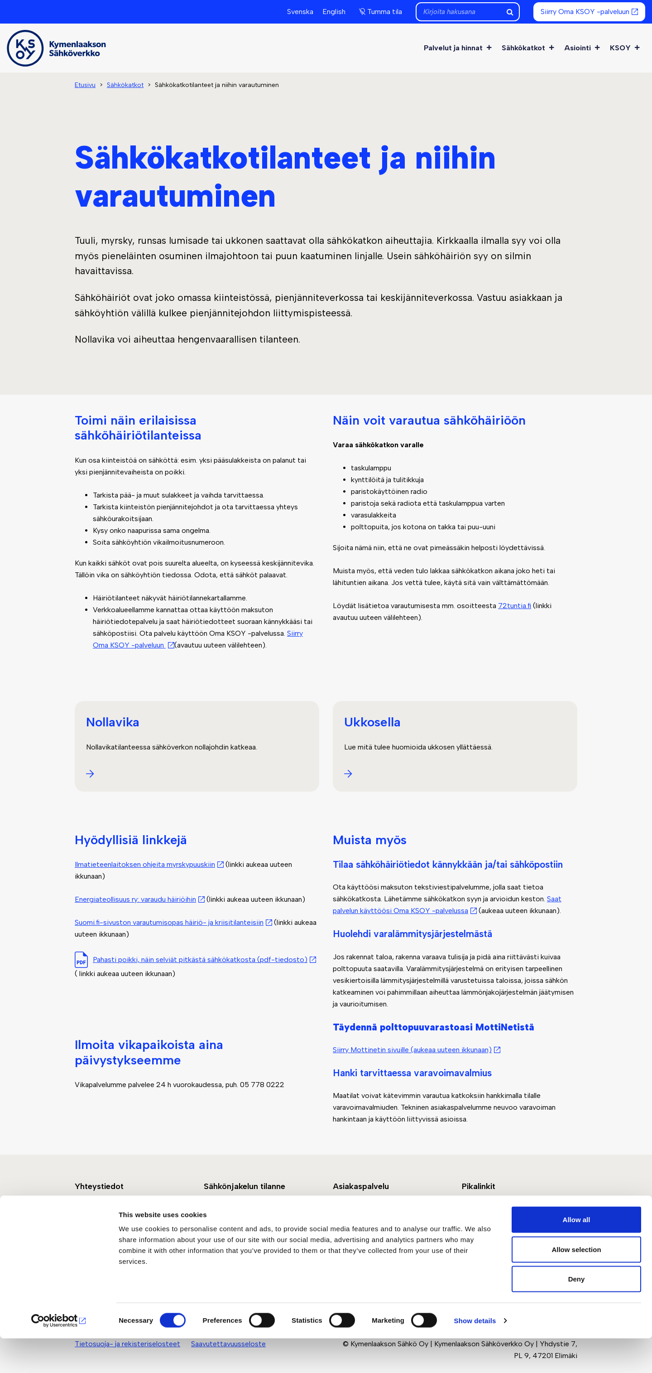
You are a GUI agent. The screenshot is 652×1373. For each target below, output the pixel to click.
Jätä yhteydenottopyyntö (117, 1208)
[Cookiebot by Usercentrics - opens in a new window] (58, 1355)
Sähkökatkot (528, 48)
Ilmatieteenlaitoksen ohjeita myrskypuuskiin (145, 864)
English (333, 11)
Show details (475, 1355)
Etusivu (85, 85)
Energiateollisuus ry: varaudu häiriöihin (135, 899)
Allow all (576, 1254)
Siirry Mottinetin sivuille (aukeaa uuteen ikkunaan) (412, 1049)
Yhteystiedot (97, 1220)
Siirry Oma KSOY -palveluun (585, 11)
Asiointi (582, 48)
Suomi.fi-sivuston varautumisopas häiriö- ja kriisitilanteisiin (169, 922)
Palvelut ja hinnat (458, 48)
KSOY (625, 48)
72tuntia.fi (514, 605)
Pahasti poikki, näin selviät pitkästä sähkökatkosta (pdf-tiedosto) (200, 959)
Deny (576, 1313)
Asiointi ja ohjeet (360, 1220)
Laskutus (476, 1208)
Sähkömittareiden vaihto (502, 1220)
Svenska (300, 11)
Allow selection (576, 1284)
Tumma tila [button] (384, 11)
